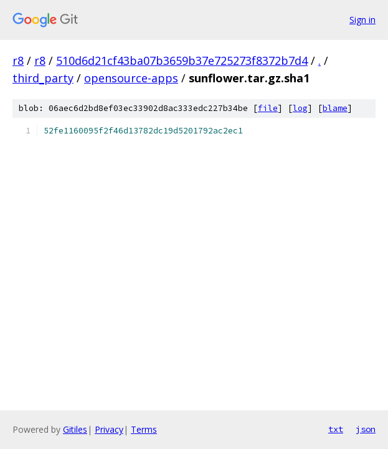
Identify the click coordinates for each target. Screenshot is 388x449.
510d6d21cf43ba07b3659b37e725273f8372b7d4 (182, 60)
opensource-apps (131, 77)
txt (335, 429)
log (300, 108)
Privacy (109, 429)
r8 (18, 60)
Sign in (362, 20)
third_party (42, 77)
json (366, 429)
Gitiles (75, 429)
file (268, 108)
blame (335, 108)
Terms (144, 429)
